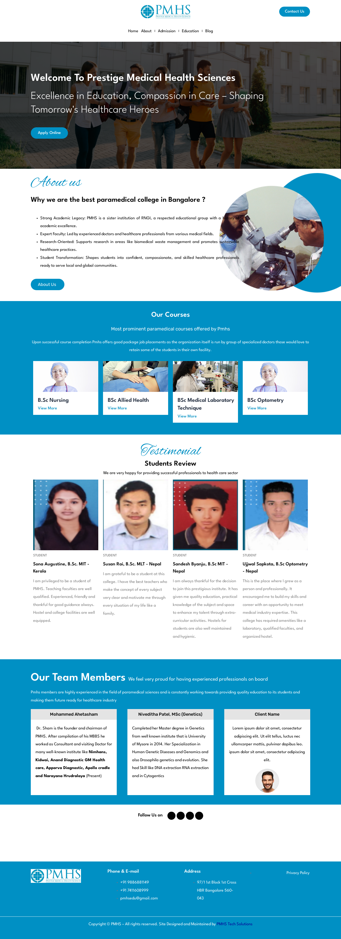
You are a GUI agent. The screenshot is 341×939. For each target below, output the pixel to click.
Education (192, 31)
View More (47, 408)
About (148, 31)
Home (133, 31)
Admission (168, 31)
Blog (209, 31)
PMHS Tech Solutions (234, 924)
